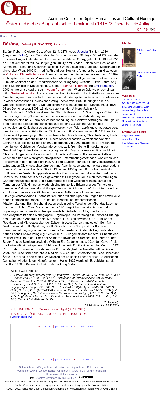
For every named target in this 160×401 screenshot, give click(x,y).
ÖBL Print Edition (131, 139)
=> (50, 326)
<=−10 (64, 326)
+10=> (89, 326)
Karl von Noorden (75, 85)
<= (44, 326)
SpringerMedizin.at (131, 124)
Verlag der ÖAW (26, 370)
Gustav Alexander (23, 93)
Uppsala (82, 51)
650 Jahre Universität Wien (135, 106)
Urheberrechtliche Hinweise (61, 374)
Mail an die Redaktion (94, 370)
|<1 (56, 326)
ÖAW (75, 370)
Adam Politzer (56, 89)
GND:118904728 (131, 99)
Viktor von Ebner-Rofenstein (25, 74)
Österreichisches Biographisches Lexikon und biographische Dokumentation (61, 367)
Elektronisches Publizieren (53, 370)
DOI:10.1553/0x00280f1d (135, 103)
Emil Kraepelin (103, 85)
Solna (22, 55)
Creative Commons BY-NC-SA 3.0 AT (64, 377)
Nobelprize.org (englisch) (134, 121)
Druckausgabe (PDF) (23, 317)
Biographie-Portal (131, 135)
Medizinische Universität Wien (137, 117)
